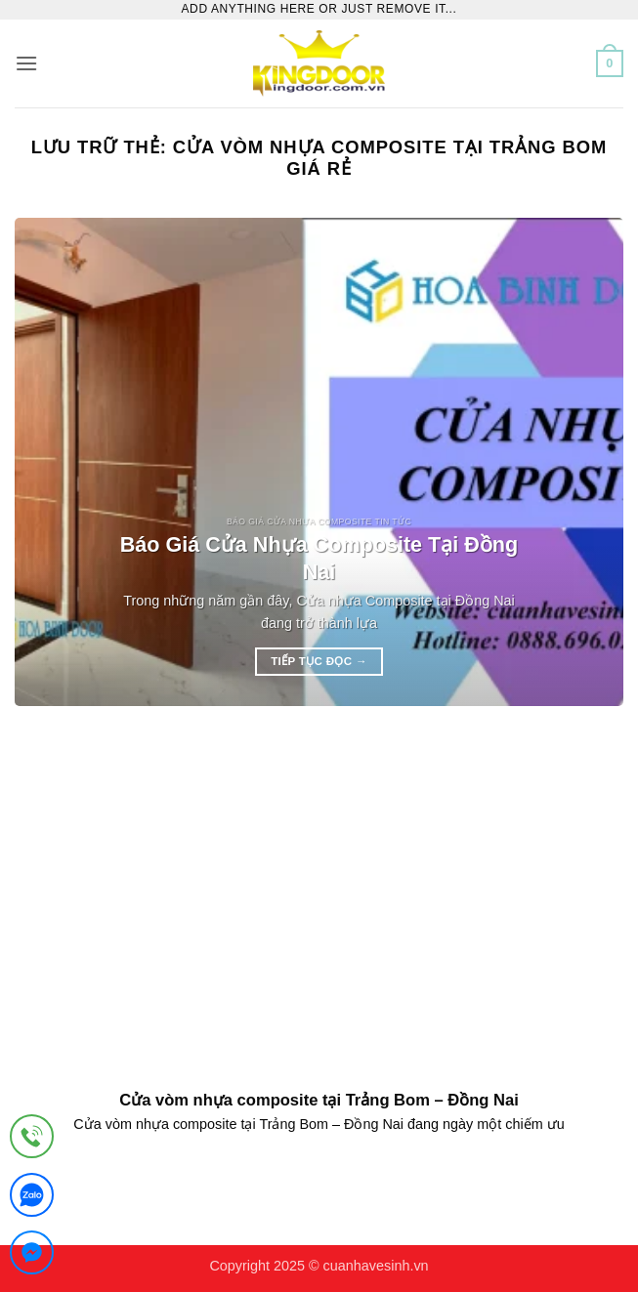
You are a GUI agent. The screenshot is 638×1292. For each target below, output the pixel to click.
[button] (26, 63)
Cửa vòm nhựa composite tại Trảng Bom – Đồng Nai (319, 1100)
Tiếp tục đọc (319, 661)
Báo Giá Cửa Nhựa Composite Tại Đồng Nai (319, 558)
